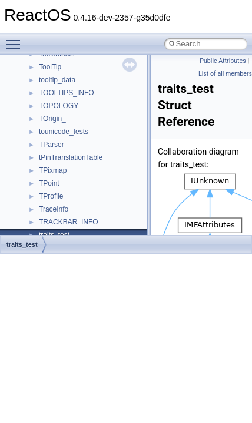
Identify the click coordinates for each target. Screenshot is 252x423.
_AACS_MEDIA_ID (69, 73)
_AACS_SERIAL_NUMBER (82, 124)
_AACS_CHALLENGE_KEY (83, 60)
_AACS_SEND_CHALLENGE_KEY (94, 112)
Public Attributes (223, 61)
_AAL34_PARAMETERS (77, 163)
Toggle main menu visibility (16, 39)
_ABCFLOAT (59, 228)
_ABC (48, 215)
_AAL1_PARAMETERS (75, 150)
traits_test (22, 244)
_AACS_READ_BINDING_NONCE (93, 86)
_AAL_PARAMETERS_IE (79, 189)
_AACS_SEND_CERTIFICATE (87, 99)
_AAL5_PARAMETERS (75, 176)
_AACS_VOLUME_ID (73, 137)
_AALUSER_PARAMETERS (83, 202)
